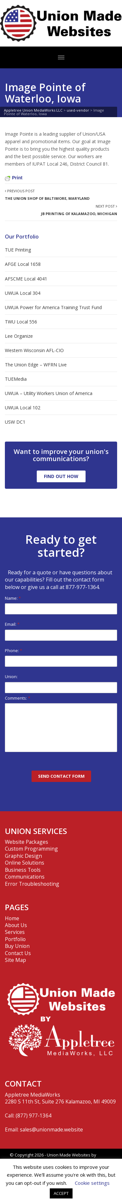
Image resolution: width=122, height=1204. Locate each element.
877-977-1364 (82, 587)
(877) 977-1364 (33, 1115)
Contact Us (18, 953)
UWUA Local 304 (22, 293)
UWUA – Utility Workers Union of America (48, 393)
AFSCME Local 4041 (26, 279)
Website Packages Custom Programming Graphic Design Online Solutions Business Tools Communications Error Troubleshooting (32, 862)
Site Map (15, 960)
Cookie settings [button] (92, 1183)
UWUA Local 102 (22, 407)
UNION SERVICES (36, 831)
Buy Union (17, 946)
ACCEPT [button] (61, 1193)
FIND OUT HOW (61, 476)
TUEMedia (16, 379)
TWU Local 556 (21, 322)
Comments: (61, 723)
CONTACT (23, 1083)
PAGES (17, 907)
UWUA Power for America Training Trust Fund (53, 307)
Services (15, 932)
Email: (61, 630)
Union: (61, 683)
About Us (16, 925)
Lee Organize (19, 336)
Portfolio (15, 939)
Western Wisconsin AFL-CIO (34, 350)
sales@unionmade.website (51, 1129)
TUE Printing (18, 250)
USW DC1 (15, 422)
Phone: (61, 657)
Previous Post (47, 194)
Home (12, 918)
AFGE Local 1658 (23, 264)
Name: (61, 604)
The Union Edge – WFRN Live (36, 365)
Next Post (79, 210)
